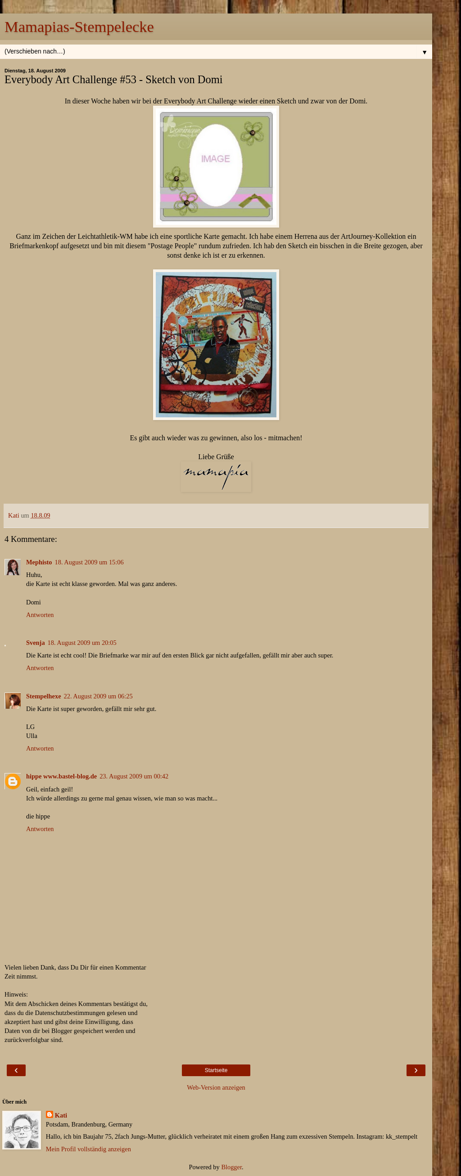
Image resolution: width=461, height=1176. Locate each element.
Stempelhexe (43, 696)
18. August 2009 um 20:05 (82, 642)
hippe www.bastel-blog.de (61, 776)
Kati (61, 1115)
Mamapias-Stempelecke (79, 26)
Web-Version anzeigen (216, 1087)
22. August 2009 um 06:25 (98, 696)
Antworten (40, 614)
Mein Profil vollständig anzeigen (88, 1149)
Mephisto (39, 562)
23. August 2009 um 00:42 (133, 776)
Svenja (35, 642)
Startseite (216, 1070)
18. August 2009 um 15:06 (89, 562)
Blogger (231, 1167)
